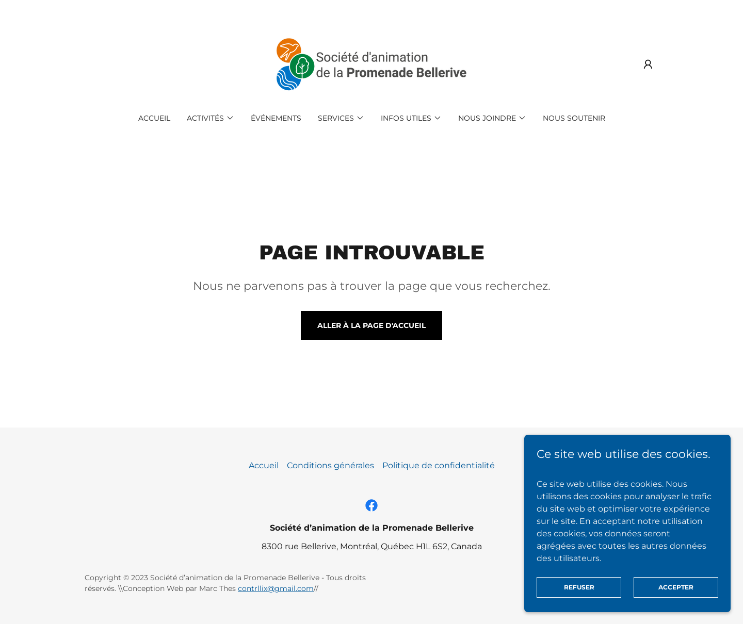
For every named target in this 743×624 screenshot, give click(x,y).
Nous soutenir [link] (574, 118)
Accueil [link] (154, 118)
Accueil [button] (264, 465)
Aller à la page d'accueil (371, 325)
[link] (371, 64)
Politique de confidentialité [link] (438, 465)
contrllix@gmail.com (276, 588)
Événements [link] (276, 118)
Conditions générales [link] (330, 465)
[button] (648, 64)
